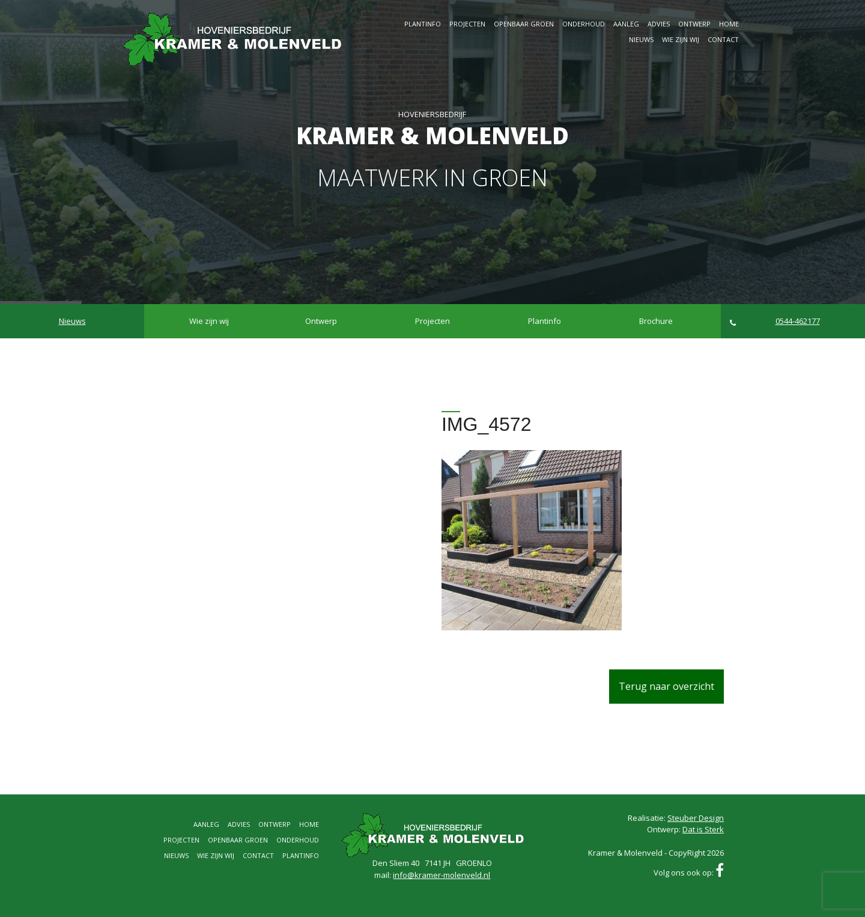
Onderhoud (583, 23)
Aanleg (626, 23)
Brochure (656, 320)
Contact (723, 39)
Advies (659, 23)
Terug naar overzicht (666, 686)
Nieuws (641, 39)
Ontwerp (694, 23)
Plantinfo (422, 23)
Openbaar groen (524, 23)
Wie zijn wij (680, 39)
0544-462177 (775, 321)
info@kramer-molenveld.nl (441, 875)
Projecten (467, 23)
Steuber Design (695, 817)
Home (729, 23)
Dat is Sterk (703, 829)
